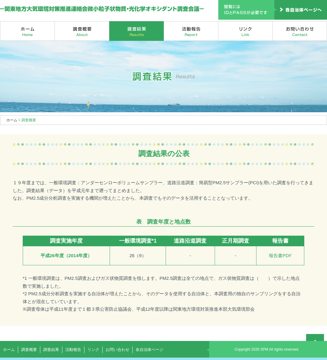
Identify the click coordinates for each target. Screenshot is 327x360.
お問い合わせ (300, 31)
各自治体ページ (149, 349)
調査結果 (136, 31)
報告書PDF (280, 255)
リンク (245, 31)
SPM (264, 349)
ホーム (27, 31)
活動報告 (191, 31)
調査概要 (82, 31)
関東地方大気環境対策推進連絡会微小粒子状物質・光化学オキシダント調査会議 (102, 9)
